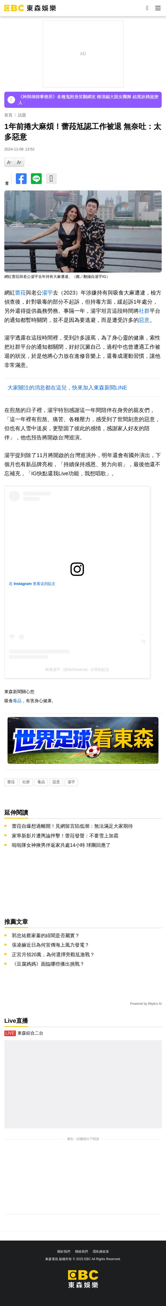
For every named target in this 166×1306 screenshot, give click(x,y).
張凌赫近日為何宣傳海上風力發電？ (50, 945)
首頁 (8, 115)
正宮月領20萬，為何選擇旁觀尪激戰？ (53, 954)
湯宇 (47, 293)
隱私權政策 (101, 1251)
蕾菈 (20, 293)
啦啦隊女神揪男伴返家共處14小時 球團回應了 (61, 845)
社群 (144, 311)
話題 (22, 115)
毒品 (17, 700)
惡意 (144, 320)
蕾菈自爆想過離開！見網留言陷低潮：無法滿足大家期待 (72, 826)
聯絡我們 (81, 1251)
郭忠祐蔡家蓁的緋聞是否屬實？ (46, 935)
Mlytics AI (155, 1004)
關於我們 (63, 1251)
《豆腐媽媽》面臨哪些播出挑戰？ (48, 964)
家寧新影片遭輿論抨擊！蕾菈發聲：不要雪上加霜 (65, 835)
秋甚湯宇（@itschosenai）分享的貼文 (77, 669)
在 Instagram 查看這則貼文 (32, 584)
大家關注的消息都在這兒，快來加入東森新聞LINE (67, 388)
